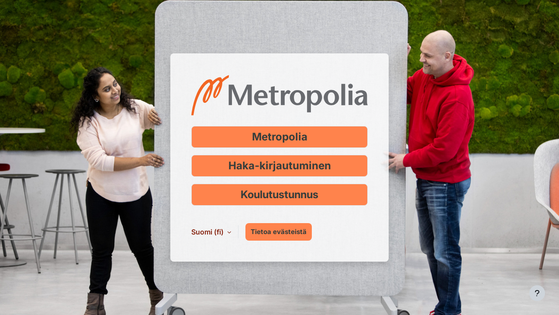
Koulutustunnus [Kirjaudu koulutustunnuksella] (279, 194)
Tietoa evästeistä (279, 232)
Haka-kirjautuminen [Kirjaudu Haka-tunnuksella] (279, 165)
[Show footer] (537, 293)
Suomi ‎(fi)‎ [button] (208, 232)
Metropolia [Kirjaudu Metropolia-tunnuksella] (279, 136)
